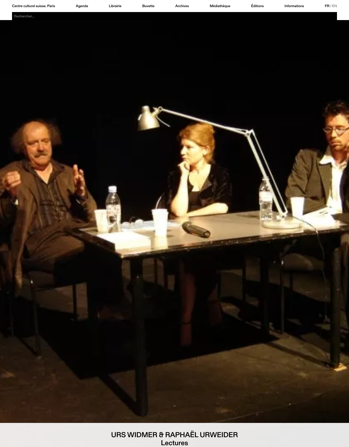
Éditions (257, 6)
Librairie (115, 6)
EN (334, 6)
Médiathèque (220, 6)
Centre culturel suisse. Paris (33, 6)
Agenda (82, 6)
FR (327, 6)
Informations (294, 6)
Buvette (148, 6)
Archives (182, 6)
